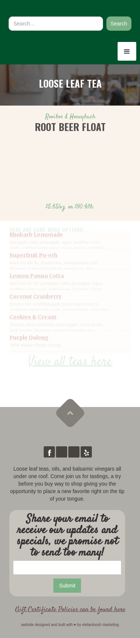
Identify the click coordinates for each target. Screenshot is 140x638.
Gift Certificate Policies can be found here (70, 609)
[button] (127, 51)
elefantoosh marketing (100, 625)
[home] (45, 9)
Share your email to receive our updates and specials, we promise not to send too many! (67, 536)
